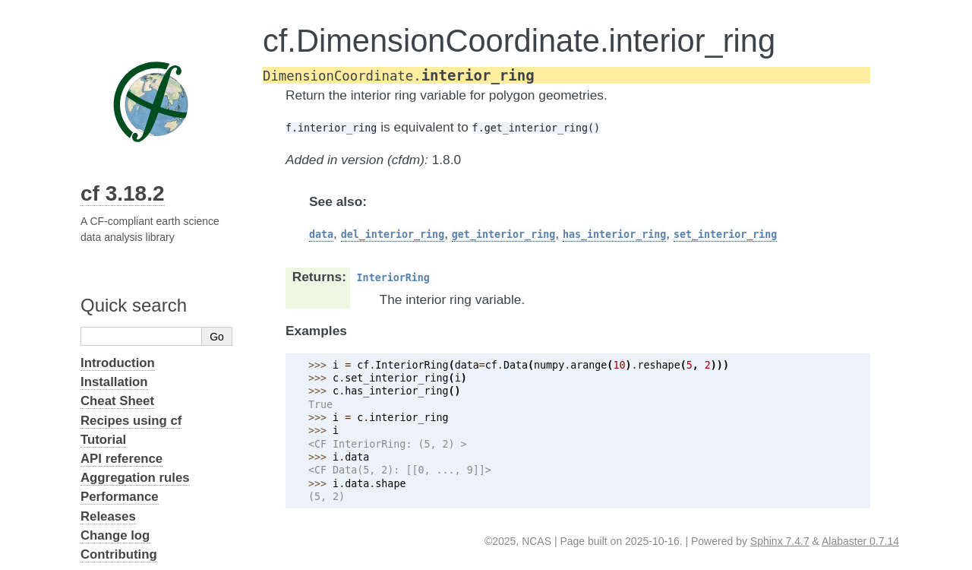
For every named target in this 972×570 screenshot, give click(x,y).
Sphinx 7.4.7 (779, 541)
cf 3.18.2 (122, 193)
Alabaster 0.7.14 (860, 541)
